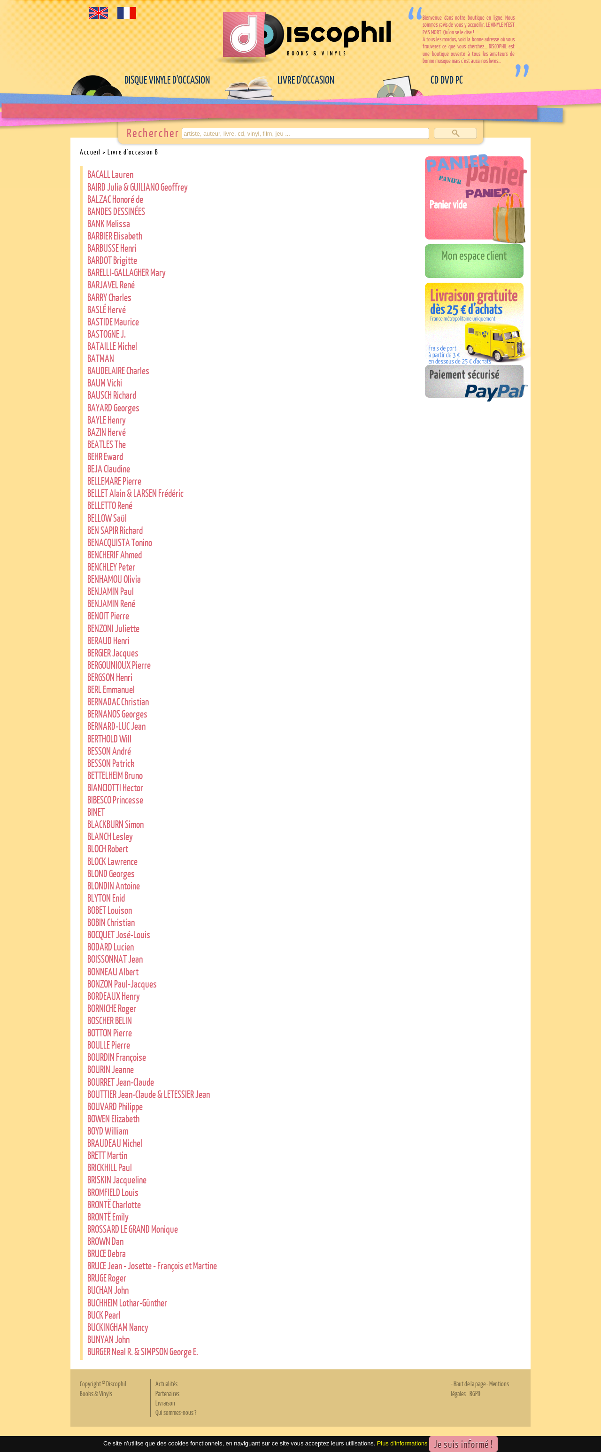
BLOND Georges (111, 873)
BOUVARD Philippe (115, 1106)
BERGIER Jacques (113, 652)
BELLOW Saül (107, 518)
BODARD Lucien (110, 946)
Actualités (166, 1383)
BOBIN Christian (111, 922)
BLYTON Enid (106, 898)
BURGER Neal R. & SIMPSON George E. (142, 1351)
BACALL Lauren (110, 174)
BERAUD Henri (108, 640)
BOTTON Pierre (109, 1032)
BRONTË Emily (108, 1216)
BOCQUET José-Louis (118, 934)
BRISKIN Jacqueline (116, 1179)
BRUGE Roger (106, 1277)
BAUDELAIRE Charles (118, 370)
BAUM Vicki (104, 382)
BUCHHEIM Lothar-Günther (127, 1302)
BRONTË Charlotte (114, 1204)
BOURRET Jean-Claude (120, 1082)
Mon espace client (474, 255)
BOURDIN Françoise (116, 1057)
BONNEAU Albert (113, 971)
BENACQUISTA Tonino (119, 542)
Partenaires (167, 1393)
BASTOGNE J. (106, 334)
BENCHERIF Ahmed (114, 554)
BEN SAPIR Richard (115, 530)
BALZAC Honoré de (115, 199)
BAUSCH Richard (111, 395)
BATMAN (100, 358)
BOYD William (107, 1130)
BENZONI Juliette (113, 628)
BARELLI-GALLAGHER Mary (126, 272)
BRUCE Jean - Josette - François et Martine (152, 1265)
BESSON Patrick (110, 763)
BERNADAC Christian (118, 701)
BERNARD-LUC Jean (116, 726)
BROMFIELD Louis (113, 1192)
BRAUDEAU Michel (114, 1143)
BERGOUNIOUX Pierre (119, 665)
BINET (96, 812)
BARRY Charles (109, 297)
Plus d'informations (402, 1443)
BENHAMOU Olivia (114, 579)
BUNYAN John (108, 1339)
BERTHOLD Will (109, 738)
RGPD (475, 1393)
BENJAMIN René (111, 603)
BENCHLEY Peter (111, 566)
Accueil (90, 151)
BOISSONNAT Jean (115, 959)
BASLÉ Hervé (106, 309)
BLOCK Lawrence (112, 861)
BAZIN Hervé (106, 432)
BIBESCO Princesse (115, 799)
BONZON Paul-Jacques (122, 983)
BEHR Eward (105, 456)
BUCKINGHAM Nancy (117, 1327)
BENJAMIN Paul (110, 591)
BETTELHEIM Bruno (115, 775)
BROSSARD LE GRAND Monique (132, 1229)
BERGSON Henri (109, 677)
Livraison (165, 1402)
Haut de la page (469, 1383)
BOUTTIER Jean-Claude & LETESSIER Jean (148, 1094)
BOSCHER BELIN (109, 1020)
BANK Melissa (108, 223)
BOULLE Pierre (108, 1044)
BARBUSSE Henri (112, 248)
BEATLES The (106, 444)
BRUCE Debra (106, 1253)
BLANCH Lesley (110, 836)
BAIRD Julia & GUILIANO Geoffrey (137, 187)
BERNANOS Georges (117, 713)
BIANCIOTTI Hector (115, 787)
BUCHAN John (108, 1290)
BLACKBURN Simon (115, 824)
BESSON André (109, 751)
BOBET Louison (109, 910)
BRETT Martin (107, 1155)
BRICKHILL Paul (109, 1167)
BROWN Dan (105, 1241)
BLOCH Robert (107, 848)
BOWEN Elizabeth (113, 1118)
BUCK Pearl (104, 1315)
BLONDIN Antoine (113, 885)
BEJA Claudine (108, 468)
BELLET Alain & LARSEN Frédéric (135, 493)
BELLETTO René (109, 505)
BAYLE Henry (106, 419)
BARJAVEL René (111, 284)
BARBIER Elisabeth (114, 235)
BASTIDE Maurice (113, 321)
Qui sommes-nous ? (175, 1412)
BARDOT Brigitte (112, 260)
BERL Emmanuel (111, 689)
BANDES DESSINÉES (116, 211)
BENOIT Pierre (108, 615)
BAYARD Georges (113, 407)
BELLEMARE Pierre (114, 481)
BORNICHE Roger (111, 1008)
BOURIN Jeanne (110, 1069)
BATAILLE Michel (112, 346)
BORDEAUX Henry (113, 996)
